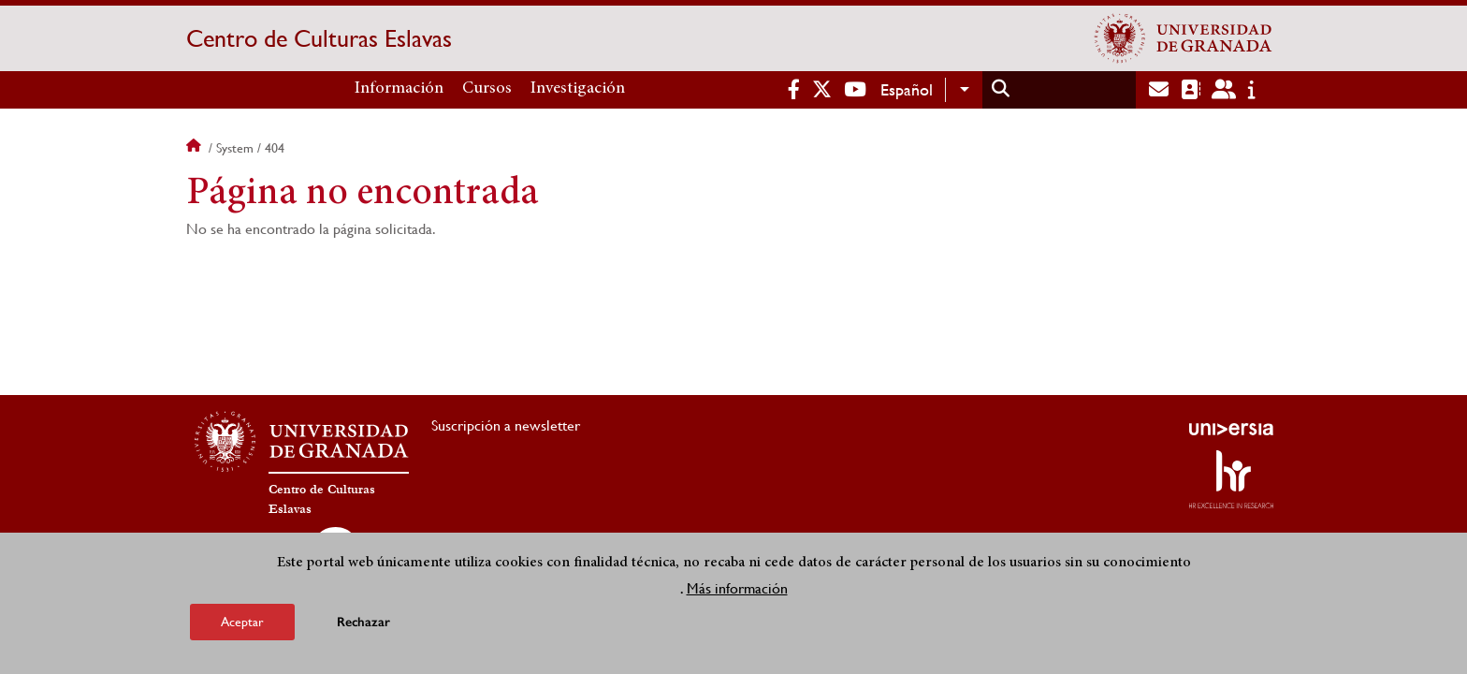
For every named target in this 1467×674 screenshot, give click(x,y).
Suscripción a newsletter (505, 425)
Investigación (577, 89)
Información (399, 89)
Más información (737, 588)
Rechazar (363, 622)
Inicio (195, 148)
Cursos (487, 89)
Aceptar (242, 621)
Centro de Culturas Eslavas (319, 38)
